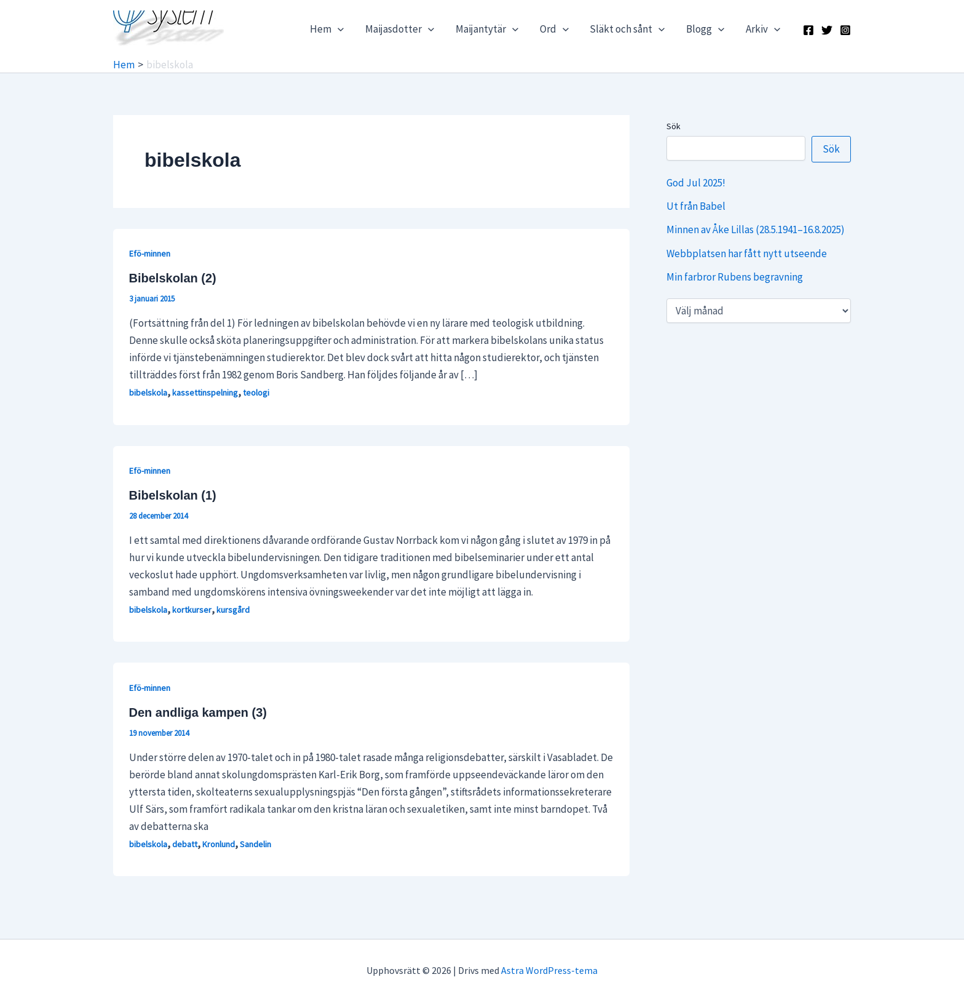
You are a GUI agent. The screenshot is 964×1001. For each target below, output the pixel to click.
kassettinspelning (205, 392)
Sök (673, 126)
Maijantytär (488, 29)
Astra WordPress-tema (549, 970)
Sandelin (255, 844)
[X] (826, 30)
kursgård (233, 609)
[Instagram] (845, 30)
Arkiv (763, 29)
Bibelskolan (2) (172, 278)
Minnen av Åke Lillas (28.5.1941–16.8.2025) (755, 229)
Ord (554, 29)
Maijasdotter (401, 29)
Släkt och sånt (627, 29)
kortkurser (191, 609)
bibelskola (148, 392)
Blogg (706, 29)
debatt (184, 844)
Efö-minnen (149, 253)
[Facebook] (808, 30)
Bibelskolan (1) (172, 495)
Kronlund (218, 844)
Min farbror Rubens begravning (734, 277)
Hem (329, 29)
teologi (256, 392)
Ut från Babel (695, 206)
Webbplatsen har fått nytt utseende (746, 253)
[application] (340, 29)
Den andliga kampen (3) (198, 712)
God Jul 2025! (695, 182)
